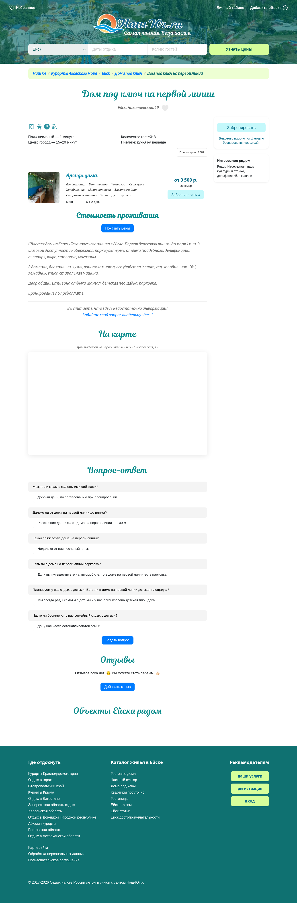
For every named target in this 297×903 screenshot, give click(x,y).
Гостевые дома (123, 774)
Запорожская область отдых (51, 805)
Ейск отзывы (121, 805)
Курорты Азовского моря (74, 74)
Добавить (269, 7)
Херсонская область (45, 811)
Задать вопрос (117, 640)
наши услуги (250, 776)
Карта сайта (38, 848)
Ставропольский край (46, 786)
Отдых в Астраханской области (54, 836)
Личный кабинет (231, 8)
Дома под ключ (128, 74)
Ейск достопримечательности (135, 817)
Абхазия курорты (42, 823)
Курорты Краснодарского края (53, 774)
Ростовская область (44, 830)
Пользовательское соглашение (54, 860)
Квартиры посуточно (128, 792)
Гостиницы (119, 798)
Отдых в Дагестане (44, 798)
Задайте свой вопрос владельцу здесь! (118, 315)
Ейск (106, 74)
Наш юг (39, 74)
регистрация (250, 789)
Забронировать (184, 195)
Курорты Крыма (41, 792)
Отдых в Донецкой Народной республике (62, 817)
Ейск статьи (120, 811)
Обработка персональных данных (56, 854)
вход (250, 801)
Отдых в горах (40, 780)
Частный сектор (124, 780)
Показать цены (117, 228)
